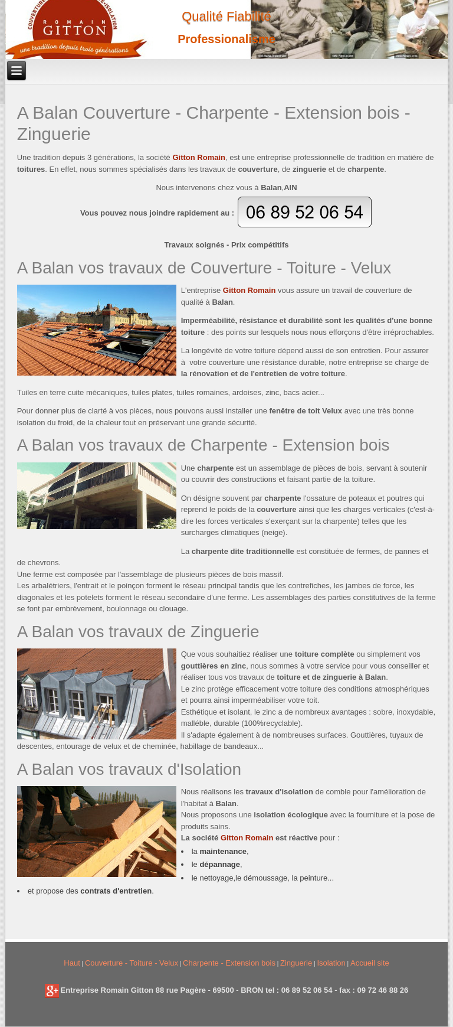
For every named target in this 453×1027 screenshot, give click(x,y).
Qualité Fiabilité (226, 16)
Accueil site (369, 962)
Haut (72, 962)
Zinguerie (296, 962)
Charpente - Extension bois (229, 962)
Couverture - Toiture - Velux (131, 962)
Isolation (331, 962)
